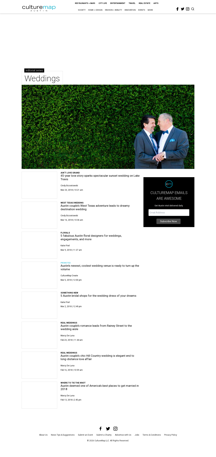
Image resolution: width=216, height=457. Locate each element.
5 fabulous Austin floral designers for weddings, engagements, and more (91, 237)
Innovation (130, 10)
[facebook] (177, 9)
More (150, 10)
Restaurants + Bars (85, 3)
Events (141, 10)
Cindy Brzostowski (69, 185)
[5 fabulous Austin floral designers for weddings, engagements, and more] (39, 245)
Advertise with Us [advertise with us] (123, 435)
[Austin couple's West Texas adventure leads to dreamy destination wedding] (39, 215)
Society (82, 10)
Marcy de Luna (67, 335)
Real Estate (144, 3)
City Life (103, 3)
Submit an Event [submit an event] (85, 435)
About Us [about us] (43, 435)
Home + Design (95, 10)
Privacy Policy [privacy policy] (170, 435)
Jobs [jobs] (137, 435)
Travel (132, 3)
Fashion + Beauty (113, 10)
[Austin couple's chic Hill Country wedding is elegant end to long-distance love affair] (39, 365)
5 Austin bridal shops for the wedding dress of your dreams (98, 295)
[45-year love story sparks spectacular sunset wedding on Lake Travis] (39, 185)
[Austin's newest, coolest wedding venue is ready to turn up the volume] (39, 275)
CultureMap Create (69, 275)
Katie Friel (65, 245)
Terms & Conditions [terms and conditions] (152, 435)
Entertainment (117, 3)
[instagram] (187, 9)
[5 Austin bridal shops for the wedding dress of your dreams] (39, 305)
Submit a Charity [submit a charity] (104, 435)
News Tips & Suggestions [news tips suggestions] (63, 435)
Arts (156, 3)
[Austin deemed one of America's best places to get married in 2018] (39, 395)
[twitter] (182, 9)
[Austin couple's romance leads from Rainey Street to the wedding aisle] (39, 335)
